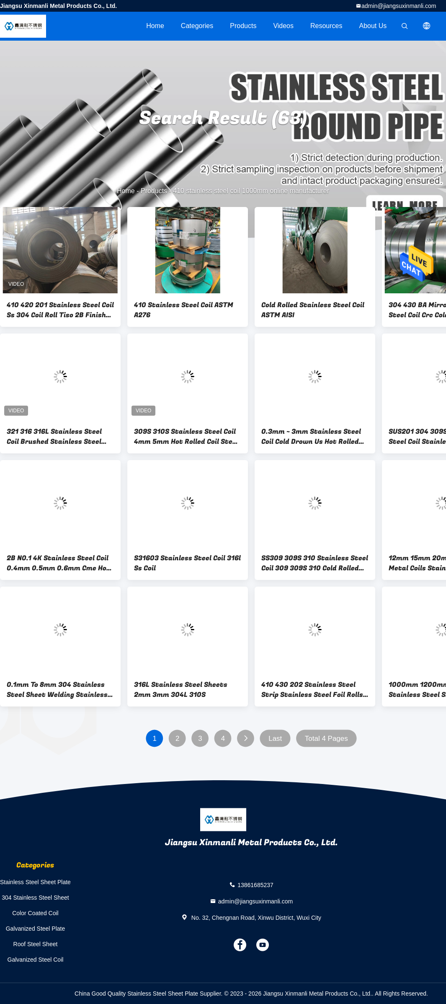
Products (243, 25)
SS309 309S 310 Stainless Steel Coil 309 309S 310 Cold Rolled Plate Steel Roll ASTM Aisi (314, 563)
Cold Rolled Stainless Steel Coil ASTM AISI (312, 310)
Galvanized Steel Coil (36, 959)
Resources (326, 25)
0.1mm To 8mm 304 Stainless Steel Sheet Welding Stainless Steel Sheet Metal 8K (57, 690)
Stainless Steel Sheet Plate (35, 882)
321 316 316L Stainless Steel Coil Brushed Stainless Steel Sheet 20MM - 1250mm (54, 437)
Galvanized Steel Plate (35, 928)
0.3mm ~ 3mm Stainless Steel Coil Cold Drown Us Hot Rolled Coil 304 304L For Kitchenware (313, 437)
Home (155, 25)
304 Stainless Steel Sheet (35, 897)
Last (275, 739)
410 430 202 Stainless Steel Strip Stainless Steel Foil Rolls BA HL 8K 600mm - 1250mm (312, 690)
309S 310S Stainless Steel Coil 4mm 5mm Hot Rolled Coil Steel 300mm (186, 437)
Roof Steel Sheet (35, 944)
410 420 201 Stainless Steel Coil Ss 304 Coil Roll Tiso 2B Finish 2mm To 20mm (60, 310)
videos (283, 25)
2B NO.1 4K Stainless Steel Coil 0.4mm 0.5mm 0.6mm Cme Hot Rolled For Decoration (58, 563)
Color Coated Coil (35, 913)
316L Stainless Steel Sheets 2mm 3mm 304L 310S (180, 690)
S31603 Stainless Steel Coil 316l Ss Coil (187, 563)
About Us (373, 25)
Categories (197, 25)
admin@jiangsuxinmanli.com (398, 6)
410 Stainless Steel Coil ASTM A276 (183, 310)
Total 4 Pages (326, 739)
